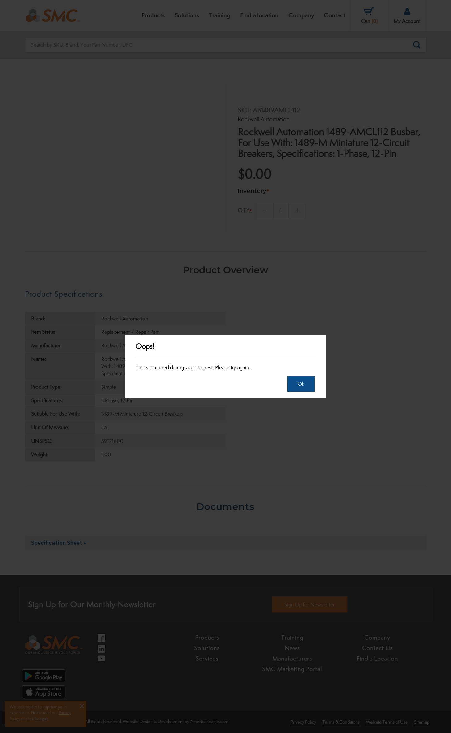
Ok (299, 383)
